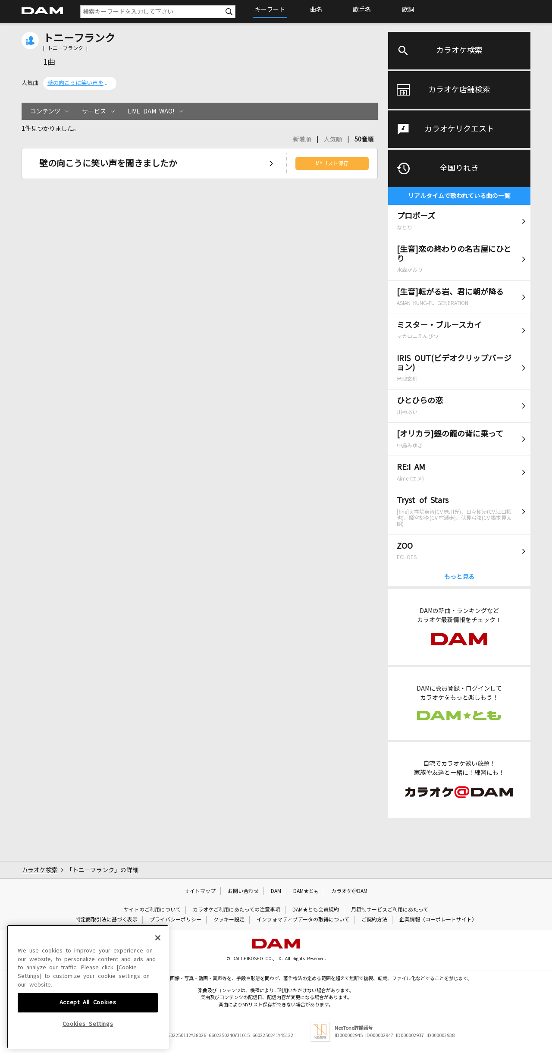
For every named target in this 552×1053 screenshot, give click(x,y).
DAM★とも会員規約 (315, 909)
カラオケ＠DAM (349, 891)
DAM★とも (306, 891)
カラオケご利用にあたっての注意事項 (236, 909)
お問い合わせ (243, 891)
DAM (276, 891)
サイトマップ (200, 891)
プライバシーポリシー (175, 919)
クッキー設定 (229, 919)
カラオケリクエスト (459, 129)
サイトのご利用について (152, 909)
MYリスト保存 (332, 163)
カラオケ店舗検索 (459, 90)
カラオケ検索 (459, 50)
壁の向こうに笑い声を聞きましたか (79, 83)
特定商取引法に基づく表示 (106, 919)
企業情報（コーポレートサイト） (438, 919)
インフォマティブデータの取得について (303, 919)
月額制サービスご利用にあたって (389, 909)
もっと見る (459, 577)
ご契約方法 (374, 919)
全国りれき (459, 168)
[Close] (157, 996)
